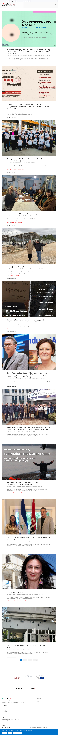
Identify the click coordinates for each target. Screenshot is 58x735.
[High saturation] (16, 1)
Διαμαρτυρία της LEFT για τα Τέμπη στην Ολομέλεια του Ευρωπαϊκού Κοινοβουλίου (27, 160)
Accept (4, 732)
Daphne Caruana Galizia (11, 600)
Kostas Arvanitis (15, 55)
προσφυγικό (19, 492)
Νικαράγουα (9, 547)
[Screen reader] (28, 1)
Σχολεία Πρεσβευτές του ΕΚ (33, 437)
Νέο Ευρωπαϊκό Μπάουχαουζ (16, 222)
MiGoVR (47, 727)
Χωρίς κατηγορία (47, 55)
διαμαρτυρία (9, 169)
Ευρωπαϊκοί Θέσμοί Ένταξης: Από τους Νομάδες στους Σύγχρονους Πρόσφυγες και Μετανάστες (26, 483)
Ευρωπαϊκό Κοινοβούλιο (16, 169)
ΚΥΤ (7, 275)
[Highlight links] (24, 1)
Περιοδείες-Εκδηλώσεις (41, 268)
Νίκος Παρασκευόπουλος (12, 492)
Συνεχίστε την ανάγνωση (11, 62)
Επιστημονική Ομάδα (41, 703)
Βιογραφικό (39, 701)
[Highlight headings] (26, 1)
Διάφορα (34, 55)
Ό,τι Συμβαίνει (41, 55)
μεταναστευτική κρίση (17, 275)
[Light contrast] (12, 1)
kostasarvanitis (15, 162)
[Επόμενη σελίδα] (36, 660)
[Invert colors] (7, 1)
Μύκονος (8, 222)
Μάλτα (33, 600)
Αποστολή (24, 600)
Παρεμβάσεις (39, 486)
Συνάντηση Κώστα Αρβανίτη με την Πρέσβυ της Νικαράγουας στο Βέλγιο (29, 538)
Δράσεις (37, 55)
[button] (53, 4)
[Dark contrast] (10, 1)
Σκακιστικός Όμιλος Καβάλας (22, 437)
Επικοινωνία (39, 704)
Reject (10, 732)
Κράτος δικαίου (29, 600)
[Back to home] (8, 4)
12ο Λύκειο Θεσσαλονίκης (12, 437)
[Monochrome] (9, 1)
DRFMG (17, 600)
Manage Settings (17, 732)
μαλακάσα (11, 275)
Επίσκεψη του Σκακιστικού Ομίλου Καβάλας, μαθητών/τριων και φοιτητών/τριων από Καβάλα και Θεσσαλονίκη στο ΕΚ (28, 428)
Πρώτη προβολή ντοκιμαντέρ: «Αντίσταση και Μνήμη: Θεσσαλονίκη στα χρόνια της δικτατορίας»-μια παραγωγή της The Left (28, 106)
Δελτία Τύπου (34, 109)
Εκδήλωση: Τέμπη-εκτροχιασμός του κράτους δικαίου (26, 320)
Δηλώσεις (33, 541)
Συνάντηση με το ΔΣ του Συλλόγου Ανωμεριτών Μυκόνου (27, 214)
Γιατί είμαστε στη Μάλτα (16, 592)
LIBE (20, 600)
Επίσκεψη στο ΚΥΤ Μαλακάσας (18, 267)
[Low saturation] (14, 1)
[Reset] (57, 1)
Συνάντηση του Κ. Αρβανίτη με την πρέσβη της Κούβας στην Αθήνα (28, 646)
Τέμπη (23, 169)
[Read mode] (29, 1)
